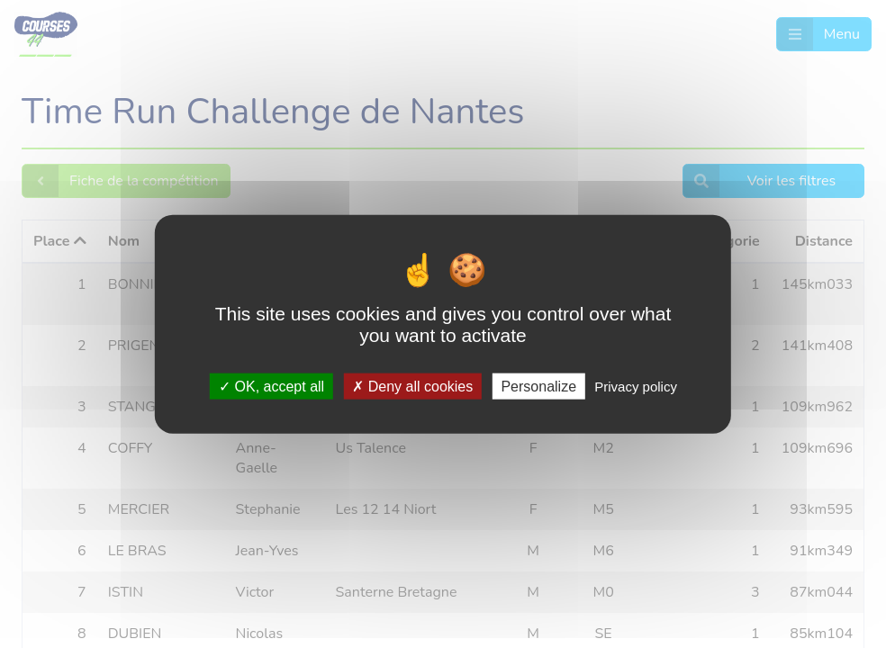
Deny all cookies (412, 385)
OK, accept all (271, 385)
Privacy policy (635, 385)
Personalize (538, 385)
